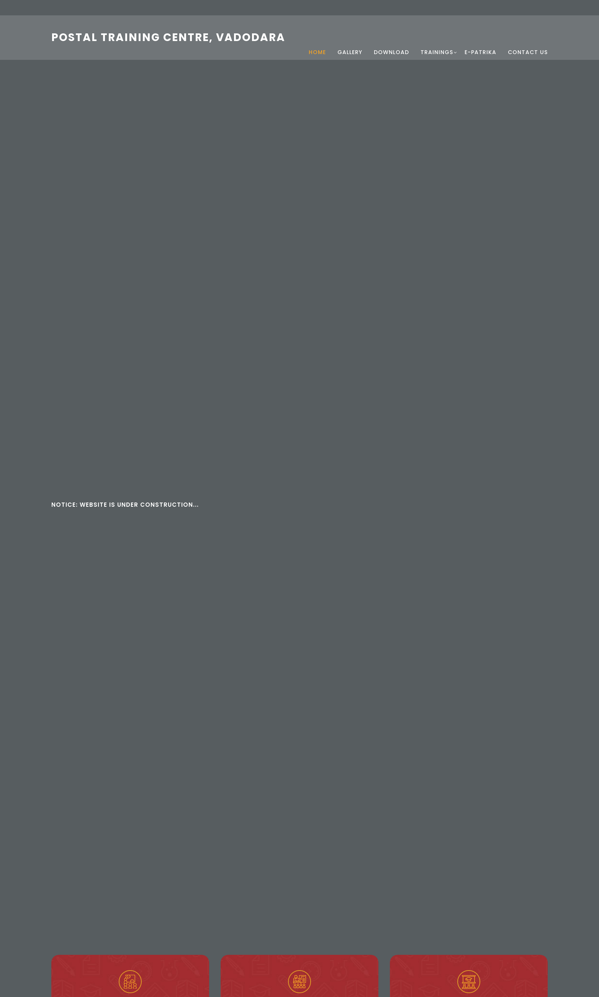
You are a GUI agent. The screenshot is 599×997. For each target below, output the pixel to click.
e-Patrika (480, 40)
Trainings (437, 40)
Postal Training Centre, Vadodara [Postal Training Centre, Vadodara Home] (168, 34)
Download (391, 40)
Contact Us (528, 40)
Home (317, 40)
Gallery (349, 40)
